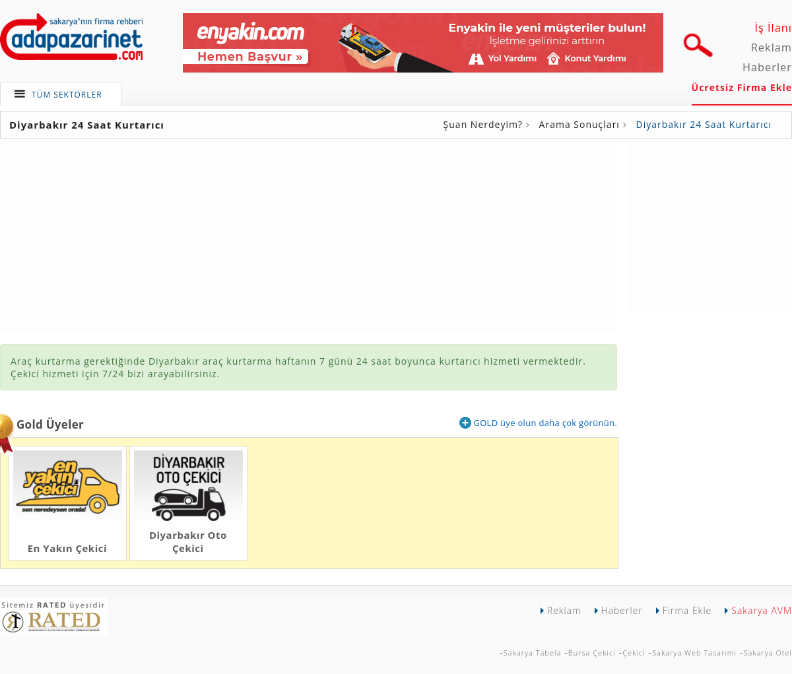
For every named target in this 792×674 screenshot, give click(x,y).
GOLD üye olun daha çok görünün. (538, 423)
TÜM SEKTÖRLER (67, 94)
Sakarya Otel (767, 653)
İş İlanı (773, 27)
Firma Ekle (687, 610)
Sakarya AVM (761, 610)
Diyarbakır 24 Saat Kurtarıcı (704, 124)
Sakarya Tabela (533, 653)
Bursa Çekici (592, 653)
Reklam (771, 47)
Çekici (633, 653)
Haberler (767, 67)
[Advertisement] (709, 226)
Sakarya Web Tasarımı (694, 653)
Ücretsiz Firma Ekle (742, 87)
